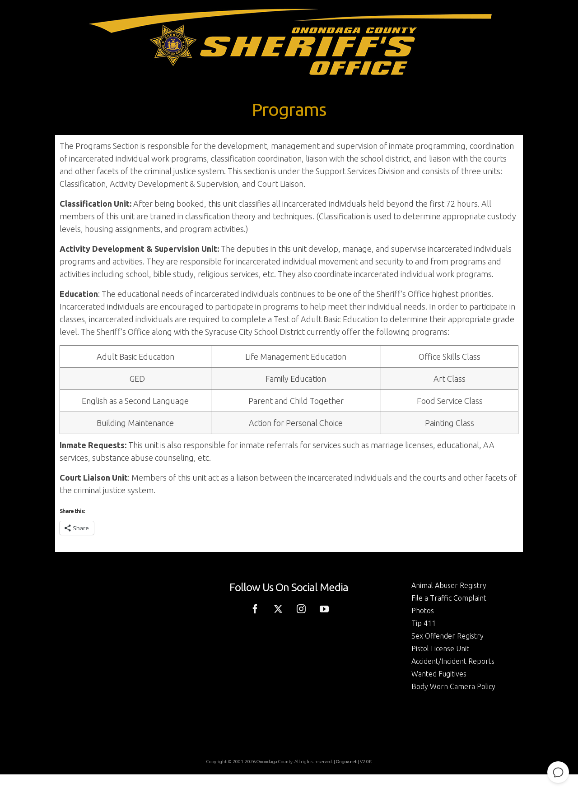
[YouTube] (324, 607)
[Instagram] (301, 607)
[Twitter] (278, 607)
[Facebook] (255, 607)
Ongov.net (346, 761)
